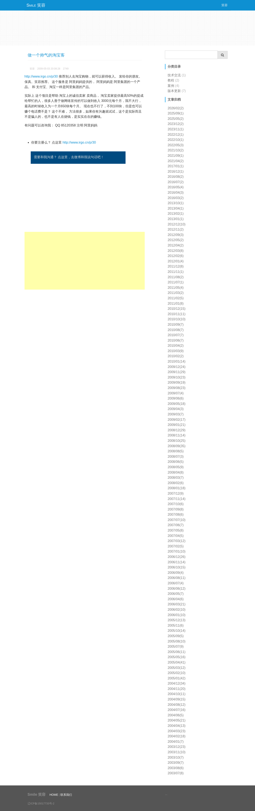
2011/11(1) (175, 271)
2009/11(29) (176, 372)
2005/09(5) (175, 636)
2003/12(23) (176, 747)
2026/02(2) (175, 108)
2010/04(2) (175, 345)
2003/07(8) (175, 773)
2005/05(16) (176, 657)
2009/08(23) (176, 388)
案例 (171, 85)
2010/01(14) (176, 361)
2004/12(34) (176, 683)
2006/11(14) (176, 562)
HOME (53, 794)
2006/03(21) (176, 604)
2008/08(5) (175, 451)
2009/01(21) (176, 425)
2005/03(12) (176, 668)
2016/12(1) (175, 171)
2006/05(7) (175, 593)
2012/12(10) (176, 224)
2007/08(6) (175, 514)
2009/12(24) (176, 367)
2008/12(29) (176, 430)
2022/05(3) (175, 145)
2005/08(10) (176, 641)
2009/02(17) (176, 419)
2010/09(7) (175, 324)
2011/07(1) (175, 282)
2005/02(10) (176, 673)
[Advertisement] (85, 261)
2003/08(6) (175, 768)
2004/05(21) (176, 720)
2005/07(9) (175, 646)
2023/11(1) (175, 129)
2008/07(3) (175, 456)
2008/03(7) (175, 477)
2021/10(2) (175, 150)
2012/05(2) (175, 240)
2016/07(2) (175, 182)
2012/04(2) (175, 245)
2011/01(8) (175, 303)
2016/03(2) (175, 198)
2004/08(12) (176, 704)
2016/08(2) (175, 176)
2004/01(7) (175, 741)
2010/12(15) (176, 308)
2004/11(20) (176, 689)
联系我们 (66, 794)
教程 (171, 80)
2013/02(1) (175, 213)
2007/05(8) (175, 530)
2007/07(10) (176, 520)
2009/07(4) (175, 393)
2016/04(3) (175, 192)
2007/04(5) (175, 536)
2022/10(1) (175, 139)
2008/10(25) (176, 440)
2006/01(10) (176, 615)
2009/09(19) (176, 382)
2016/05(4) (175, 187)
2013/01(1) (175, 219)
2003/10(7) (175, 757)
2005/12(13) (176, 620)
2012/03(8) (175, 250)
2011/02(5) (175, 298)
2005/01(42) (176, 678)
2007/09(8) (175, 509)
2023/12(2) (175, 124)
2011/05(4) (175, 287)
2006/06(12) (176, 588)
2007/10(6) (175, 504)
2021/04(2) (175, 161)
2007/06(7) (175, 525)
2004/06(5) (175, 715)
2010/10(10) (176, 319)
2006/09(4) (175, 572)
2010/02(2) (175, 356)
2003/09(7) (175, 762)
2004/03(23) (176, 731)
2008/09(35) (176, 446)
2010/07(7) (175, 335)
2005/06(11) (176, 652)
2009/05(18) (176, 404)
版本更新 (174, 91)
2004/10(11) (176, 694)
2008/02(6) (175, 483)
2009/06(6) (175, 398)
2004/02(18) (176, 736)
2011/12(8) (175, 266)
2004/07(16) (176, 710)
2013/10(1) (175, 203)
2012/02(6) (175, 256)
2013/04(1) (175, 208)
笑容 (224, 5)
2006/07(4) (175, 583)
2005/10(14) (176, 630)
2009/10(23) (176, 377)
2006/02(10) (176, 609)
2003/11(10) (176, 752)
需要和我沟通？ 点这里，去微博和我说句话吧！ (69, 157)
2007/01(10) (176, 551)
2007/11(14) (176, 499)
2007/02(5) (175, 546)
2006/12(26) (176, 557)
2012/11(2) (175, 229)
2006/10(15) (176, 567)
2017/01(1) (175, 166)
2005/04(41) (176, 662)
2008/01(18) (176, 488)
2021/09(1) (175, 155)
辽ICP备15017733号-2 (41, 803)
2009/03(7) (175, 414)
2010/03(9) (175, 351)
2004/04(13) (176, 725)
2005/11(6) (175, 625)
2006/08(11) (176, 578)
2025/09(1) (175, 113)
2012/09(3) (175, 235)
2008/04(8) (175, 472)
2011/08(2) (175, 277)
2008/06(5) (175, 461)
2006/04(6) (175, 599)
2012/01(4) (175, 261)
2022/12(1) (175, 134)
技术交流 (174, 75)
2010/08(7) (175, 330)
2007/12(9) (175, 493)
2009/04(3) (175, 409)
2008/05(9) (175, 467)
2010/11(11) (176, 314)
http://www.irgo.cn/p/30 (41, 76)
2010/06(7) (175, 340)
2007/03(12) (176, 541)
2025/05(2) (175, 118)
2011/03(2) (175, 293)
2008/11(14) (176, 435)
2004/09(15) (176, 699)
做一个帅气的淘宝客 (46, 55)
